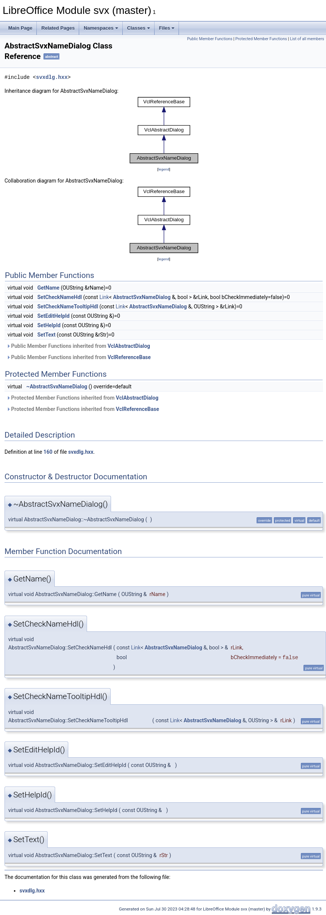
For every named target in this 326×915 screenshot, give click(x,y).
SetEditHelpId (54, 316)
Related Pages (58, 28)
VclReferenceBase (129, 357)
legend (163, 169)
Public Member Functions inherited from (78, 346)
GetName (49, 288)
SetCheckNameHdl (60, 297)
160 (48, 452)
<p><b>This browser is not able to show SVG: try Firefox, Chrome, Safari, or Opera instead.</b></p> (164, 130)
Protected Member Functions (261, 38)
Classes (138, 28)
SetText (47, 335)
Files (167, 28)
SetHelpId (49, 325)
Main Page (20, 28)
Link (104, 297)
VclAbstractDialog (129, 346)
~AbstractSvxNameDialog (56, 387)
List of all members (307, 38)
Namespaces (101, 28)
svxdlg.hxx (52, 77)
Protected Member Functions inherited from (82, 398)
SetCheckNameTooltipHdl (68, 306)
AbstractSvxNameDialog (141, 297)
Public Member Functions (210, 38)
